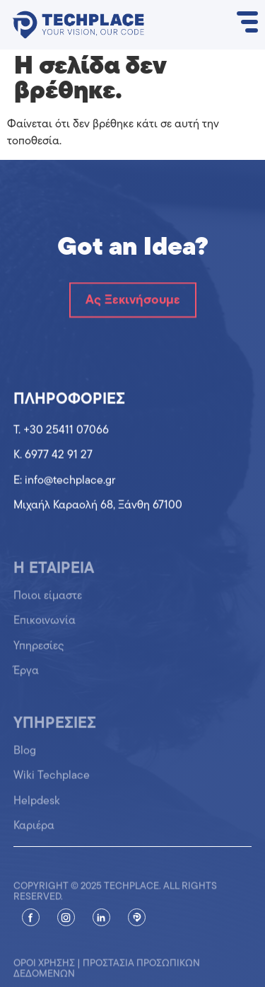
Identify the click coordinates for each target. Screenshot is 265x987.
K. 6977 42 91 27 (53, 455)
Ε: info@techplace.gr (64, 481)
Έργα (26, 676)
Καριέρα (33, 831)
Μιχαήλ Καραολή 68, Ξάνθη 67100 (97, 506)
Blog (24, 755)
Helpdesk (36, 806)
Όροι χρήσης (44, 969)
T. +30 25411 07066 (61, 431)
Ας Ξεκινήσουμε (133, 300)
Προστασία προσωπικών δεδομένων (106, 975)
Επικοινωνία (44, 626)
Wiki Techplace (51, 781)
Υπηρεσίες (38, 651)
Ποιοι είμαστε (47, 601)
